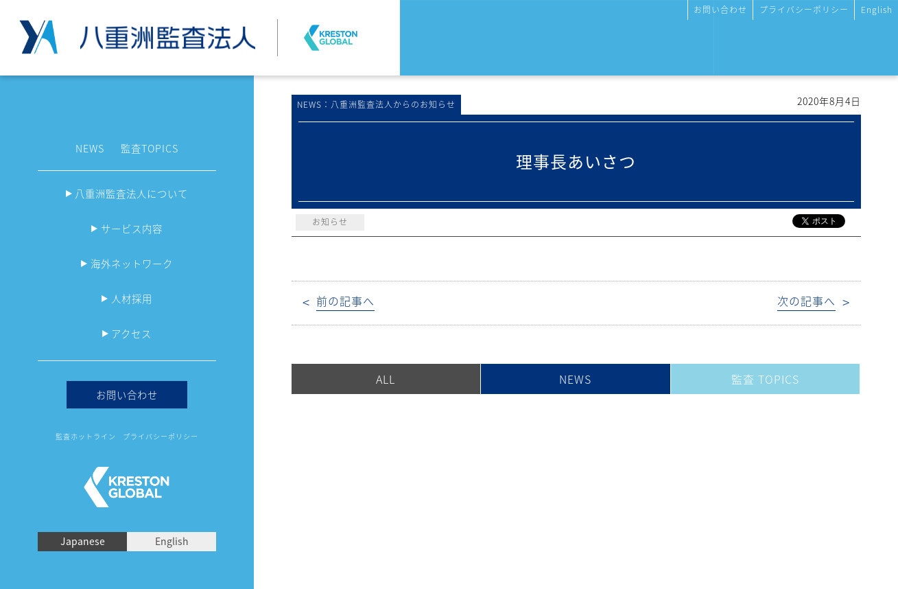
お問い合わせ (720, 9)
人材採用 (131, 298)
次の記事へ (806, 301)
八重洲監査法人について (131, 193)
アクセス (131, 333)
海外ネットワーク (132, 263)
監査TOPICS (149, 148)
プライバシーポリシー (804, 9)
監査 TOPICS (765, 379)
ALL (385, 379)
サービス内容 (132, 228)
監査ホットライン (86, 436)
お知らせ (330, 222)
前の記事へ (345, 301)
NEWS (89, 148)
